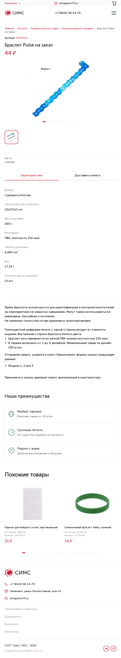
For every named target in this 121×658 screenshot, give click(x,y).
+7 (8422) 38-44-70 (68, 13)
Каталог (22, 28)
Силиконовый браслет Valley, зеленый (87, 527)
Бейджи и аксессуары (44, 28)
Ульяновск (12, 3)
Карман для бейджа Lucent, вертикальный (31, 527)
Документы (13, 616)
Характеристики (31, 175)
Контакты (11, 631)
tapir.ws (37, 650)
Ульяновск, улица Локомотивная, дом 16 (35, 591)
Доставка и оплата (87, 175)
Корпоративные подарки (77, 28)
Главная (9, 28)
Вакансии (11, 624)
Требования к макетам (21, 609)
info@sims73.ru (68, 3)
